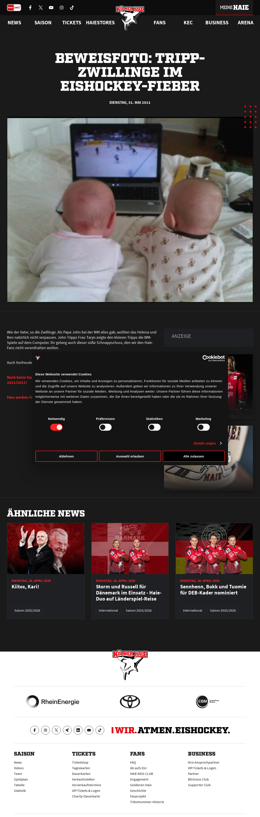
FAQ (133, 762)
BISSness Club (198, 779)
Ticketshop (80, 762)
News (18, 762)
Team (18, 773)
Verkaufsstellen (83, 779)
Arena (245, 22)
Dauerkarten (81, 773)
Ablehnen (66, 456)
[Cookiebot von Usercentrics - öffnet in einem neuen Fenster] (206, 358)
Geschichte (138, 790)
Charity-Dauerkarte (86, 796)
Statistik (20, 790)
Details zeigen (205, 443)
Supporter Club (199, 785)
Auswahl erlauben (130, 456)
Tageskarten (81, 768)
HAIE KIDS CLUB (141, 773)
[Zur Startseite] (130, 17)
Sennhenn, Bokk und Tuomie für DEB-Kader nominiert (213, 590)
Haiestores (100, 22)
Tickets (71, 22)
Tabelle (19, 785)
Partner (193, 773)
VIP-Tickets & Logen (86, 790)
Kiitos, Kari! (25, 587)
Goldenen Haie (141, 785)
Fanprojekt (138, 796)
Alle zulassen (193, 456)
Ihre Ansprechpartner (204, 762)
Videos (19, 768)
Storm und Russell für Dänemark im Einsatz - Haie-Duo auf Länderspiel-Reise (128, 593)
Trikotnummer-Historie (147, 802)
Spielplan (21, 779)
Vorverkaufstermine (86, 785)
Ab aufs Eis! (138, 768)
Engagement (139, 779)
